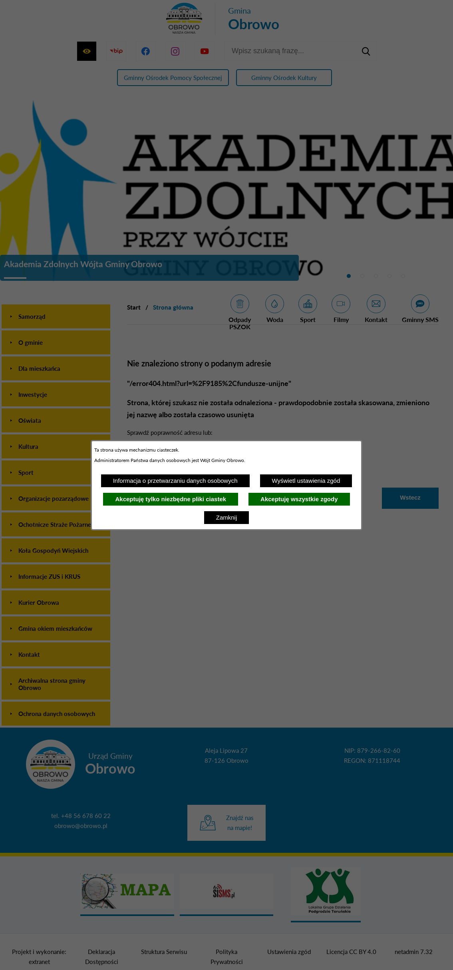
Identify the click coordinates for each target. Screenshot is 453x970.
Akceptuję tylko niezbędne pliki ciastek (170, 499)
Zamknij (226, 517)
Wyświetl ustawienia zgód (306, 480)
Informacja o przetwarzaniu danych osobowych (175, 480)
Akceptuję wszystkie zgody (299, 499)
